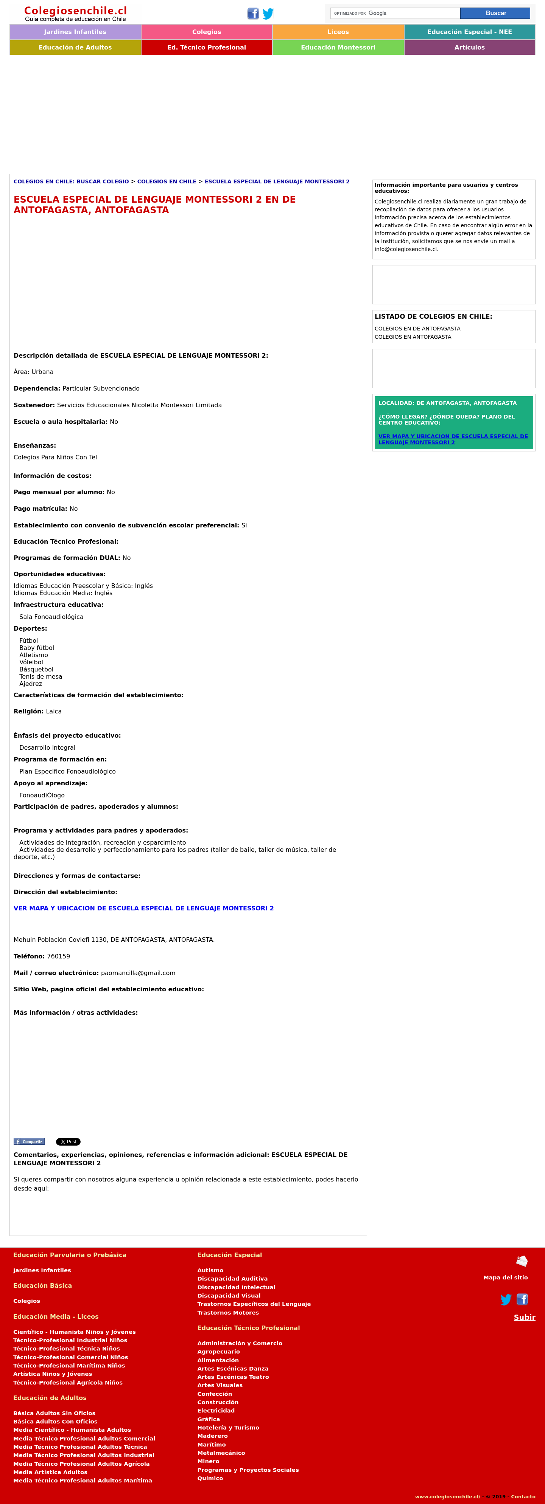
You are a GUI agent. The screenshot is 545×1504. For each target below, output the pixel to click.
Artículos (470, 47)
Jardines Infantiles (75, 32)
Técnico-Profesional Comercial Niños (70, 1357)
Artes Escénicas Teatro (233, 1377)
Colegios (206, 32)
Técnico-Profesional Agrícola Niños (68, 1382)
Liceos (338, 32)
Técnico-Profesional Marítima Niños (69, 1365)
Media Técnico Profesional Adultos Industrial (83, 1455)
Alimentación (218, 1360)
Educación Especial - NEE (469, 32)
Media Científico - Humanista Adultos (72, 1429)
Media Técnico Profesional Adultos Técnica (80, 1447)
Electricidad (216, 1410)
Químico (210, 1478)
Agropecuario (219, 1351)
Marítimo (212, 1444)
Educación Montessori (338, 47)
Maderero (213, 1436)
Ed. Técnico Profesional (206, 47)
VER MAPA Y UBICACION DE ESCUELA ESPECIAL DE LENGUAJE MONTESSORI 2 (144, 908)
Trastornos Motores (228, 1312)
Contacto (523, 1496)
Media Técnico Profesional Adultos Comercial (84, 1438)
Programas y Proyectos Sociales (248, 1470)
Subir (525, 1317)
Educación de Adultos (75, 47)
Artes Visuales (220, 1385)
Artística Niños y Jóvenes (52, 1374)
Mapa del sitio (505, 1277)
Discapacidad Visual (229, 1295)
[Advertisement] (236, 112)
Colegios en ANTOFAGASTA (413, 337)
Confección (215, 1394)
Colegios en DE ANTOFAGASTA (418, 329)
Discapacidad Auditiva (233, 1278)
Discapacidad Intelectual (237, 1287)
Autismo (211, 1270)
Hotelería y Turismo (229, 1427)
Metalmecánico (221, 1453)
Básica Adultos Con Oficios (55, 1421)
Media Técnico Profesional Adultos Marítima (82, 1480)
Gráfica (209, 1419)
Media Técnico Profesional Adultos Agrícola (81, 1464)
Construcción (218, 1402)
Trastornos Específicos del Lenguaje (254, 1304)
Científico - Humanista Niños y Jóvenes (74, 1332)
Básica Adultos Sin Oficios (54, 1413)
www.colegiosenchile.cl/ (447, 1496)
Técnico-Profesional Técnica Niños (66, 1348)
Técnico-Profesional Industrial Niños (70, 1340)
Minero (209, 1461)
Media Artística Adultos (50, 1472)
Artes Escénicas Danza (233, 1368)
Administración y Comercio (240, 1343)
